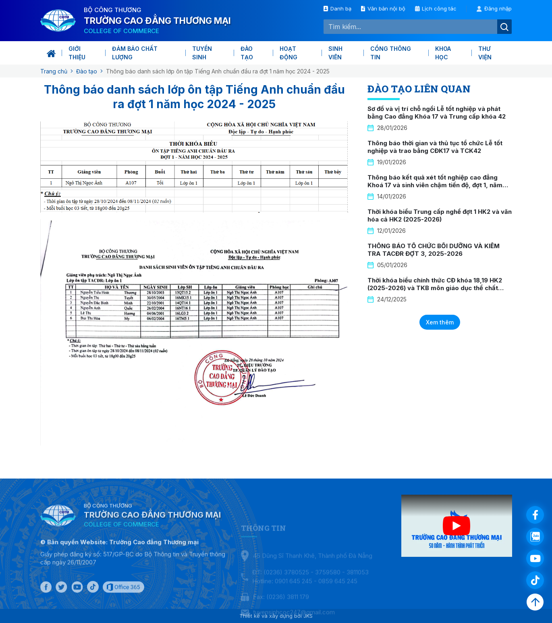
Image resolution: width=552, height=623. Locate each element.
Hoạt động (288, 53)
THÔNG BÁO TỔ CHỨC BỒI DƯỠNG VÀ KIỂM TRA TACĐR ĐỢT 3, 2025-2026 (433, 250)
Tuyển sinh (202, 53)
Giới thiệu (76, 53)
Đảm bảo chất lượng (135, 53)
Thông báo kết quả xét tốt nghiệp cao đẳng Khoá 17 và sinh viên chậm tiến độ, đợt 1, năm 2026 (434, 185)
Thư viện (485, 53)
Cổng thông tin (390, 53)
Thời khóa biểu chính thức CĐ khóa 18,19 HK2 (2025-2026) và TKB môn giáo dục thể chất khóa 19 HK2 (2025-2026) (434, 288)
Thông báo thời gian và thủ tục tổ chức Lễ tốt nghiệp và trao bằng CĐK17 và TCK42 (434, 147)
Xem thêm (440, 322)
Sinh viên (335, 53)
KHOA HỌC (443, 53)
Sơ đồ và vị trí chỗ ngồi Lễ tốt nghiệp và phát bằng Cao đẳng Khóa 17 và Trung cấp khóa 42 (436, 113)
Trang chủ (53, 71)
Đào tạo (247, 53)
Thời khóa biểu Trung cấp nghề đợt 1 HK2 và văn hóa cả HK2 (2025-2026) (439, 216)
